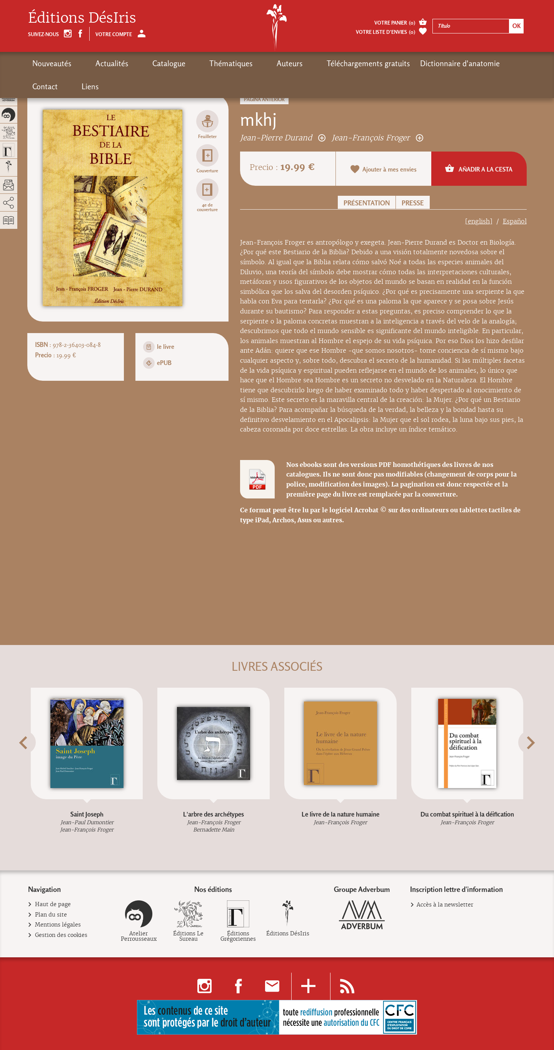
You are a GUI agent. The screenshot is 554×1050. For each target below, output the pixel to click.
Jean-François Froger (377, 137)
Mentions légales (58, 925)
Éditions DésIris (82, 18)
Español (515, 221)
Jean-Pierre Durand (282, 137)
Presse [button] (413, 203)
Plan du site (51, 915)
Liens (484, 63)
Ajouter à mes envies (383, 169)
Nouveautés (52, 63)
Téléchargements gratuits (299, 63)
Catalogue (141, 63)
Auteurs (234, 63)
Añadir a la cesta (478, 168)
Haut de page (53, 904)
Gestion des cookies (61, 935)
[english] (478, 221)
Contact (453, 63)
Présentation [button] (367, 203)
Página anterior (264, 99)
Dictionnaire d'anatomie (391, 63)
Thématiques (189, 63)
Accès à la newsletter (445, 904)
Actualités (98, 63)
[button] (37, 761)
